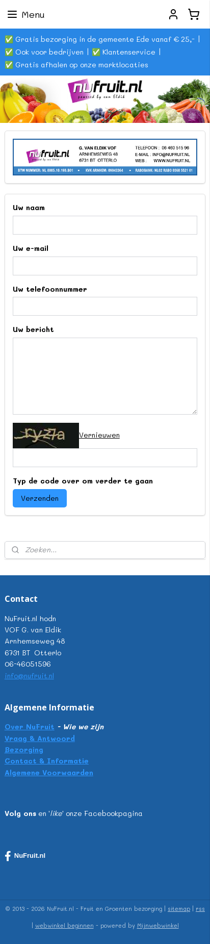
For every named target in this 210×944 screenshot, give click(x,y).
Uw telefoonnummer (50, 289)
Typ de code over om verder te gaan (83, 481)
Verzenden (40, 498)
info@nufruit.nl (29, 675)
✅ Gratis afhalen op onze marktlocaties (76, 64)
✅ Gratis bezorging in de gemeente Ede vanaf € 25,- (100, 39)
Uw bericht (33, 330)
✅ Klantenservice (123, 52)
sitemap (179, 908)
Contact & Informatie (47, 761)
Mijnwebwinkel (158, 925)
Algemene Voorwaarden (49, 772)
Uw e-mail (30, 248)
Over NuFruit (30, 726)
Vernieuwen (99, 435)
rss (200, 908)
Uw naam (29, 207)
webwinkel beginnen (64, 925)
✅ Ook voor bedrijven (44, 52)
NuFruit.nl (25, 856)
